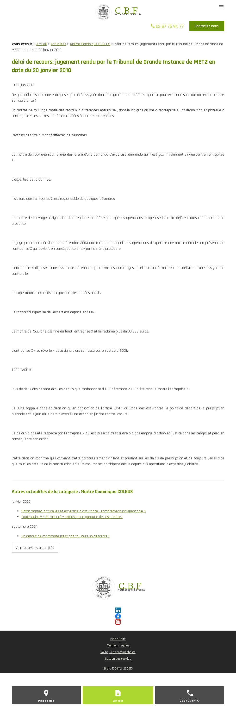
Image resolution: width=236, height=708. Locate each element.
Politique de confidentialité (118, 652)
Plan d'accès (46, 701)
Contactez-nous (207, 26)
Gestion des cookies (118, 659)
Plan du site (118, 639)
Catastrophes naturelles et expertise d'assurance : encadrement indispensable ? (83, 511)
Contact (117, 701)
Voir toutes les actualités (35, 547)
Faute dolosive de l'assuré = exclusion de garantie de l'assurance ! (72, 517)
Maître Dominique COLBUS (90, 44)
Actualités (58, 44)
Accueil (41, 44)
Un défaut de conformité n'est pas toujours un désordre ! (65, 536)
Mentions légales (118, 645)
